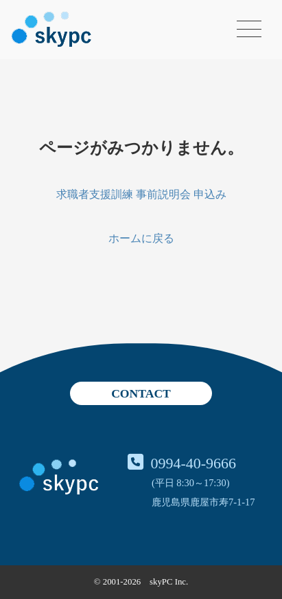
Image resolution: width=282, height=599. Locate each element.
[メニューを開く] (249, 29)
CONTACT (141, 393)
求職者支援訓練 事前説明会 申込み (141, 194)
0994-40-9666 (193, 463)
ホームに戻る (141, 238)
